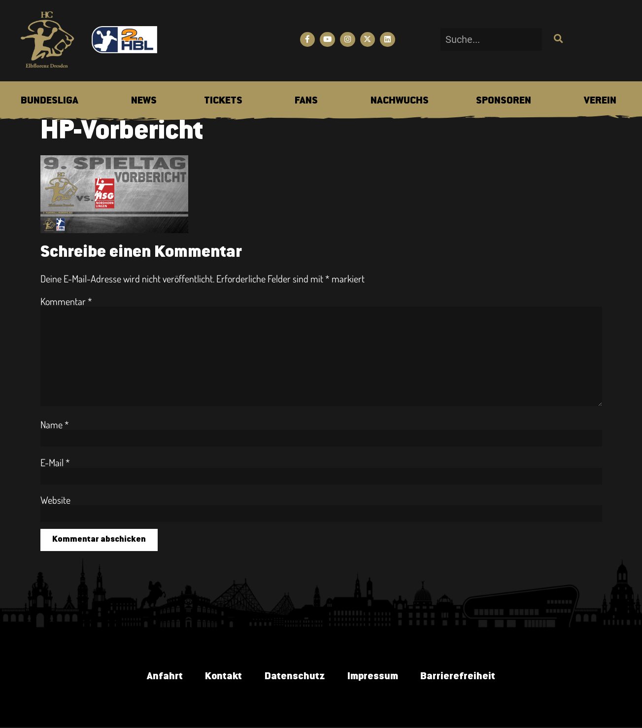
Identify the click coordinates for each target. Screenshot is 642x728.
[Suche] (557, 39)
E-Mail (55, 462)
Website (55, 500)
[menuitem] (49, 101)
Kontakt (221, 677)
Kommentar (66, 301)
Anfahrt (160, 677)
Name (54, 424)
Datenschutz (295, 677)
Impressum (374, 677)
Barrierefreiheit (462, 677)
